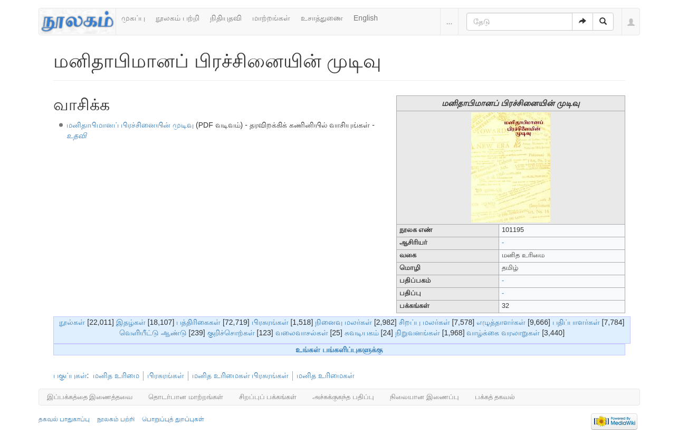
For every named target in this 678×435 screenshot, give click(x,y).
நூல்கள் (72, 322)
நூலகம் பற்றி (177, 18)
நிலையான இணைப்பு (424, 397)
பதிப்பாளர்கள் (576, 322)
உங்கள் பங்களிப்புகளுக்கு (339, 349)
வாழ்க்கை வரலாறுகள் (503, 332)
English (366, 18)
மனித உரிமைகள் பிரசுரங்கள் (240, 375)
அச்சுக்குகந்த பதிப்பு (343, 397)
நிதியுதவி (226, 18)
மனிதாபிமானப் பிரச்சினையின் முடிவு (130, 125)
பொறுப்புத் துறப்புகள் (173, 419)
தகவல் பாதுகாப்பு (64, 419)
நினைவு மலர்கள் (343, 322)
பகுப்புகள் (70, 375)
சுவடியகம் (362, 332)
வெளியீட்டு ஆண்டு (153, 332)
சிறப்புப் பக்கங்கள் (268, 397)
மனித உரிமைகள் (326, 375)
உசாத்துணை (322, 18)
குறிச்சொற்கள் (231, 332)
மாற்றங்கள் (271, 18)
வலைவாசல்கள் (301, 332)
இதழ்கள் (131, 322)
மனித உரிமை (116, 375)
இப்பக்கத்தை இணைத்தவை (90, 397)
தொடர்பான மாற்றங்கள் (185, 397)
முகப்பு (133, 18)
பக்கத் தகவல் (495, 397)
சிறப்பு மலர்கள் (424, 322)
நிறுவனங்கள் (417, 332)
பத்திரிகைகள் (198, 322)
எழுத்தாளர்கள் (501, 322)
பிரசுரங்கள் (270, 322)
